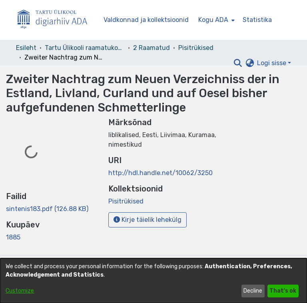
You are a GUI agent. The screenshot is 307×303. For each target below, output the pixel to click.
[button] (238, 63)
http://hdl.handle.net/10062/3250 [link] (160, 173)
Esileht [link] (26, 48)
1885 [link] (13, 237)
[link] (47, 209)
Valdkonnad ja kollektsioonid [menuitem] (146, 20)
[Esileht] (56, 20)
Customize (20, 290)
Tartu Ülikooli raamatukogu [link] (85, 48)
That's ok (282, 290)
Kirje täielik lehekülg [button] (147, 219)
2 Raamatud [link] (151, 48)
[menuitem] (216, 20)
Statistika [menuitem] (257, 20)
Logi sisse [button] (272, 63)
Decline (252, 290)
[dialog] (153, 280)
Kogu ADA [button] (213, 20)
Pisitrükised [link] (195, 48)
